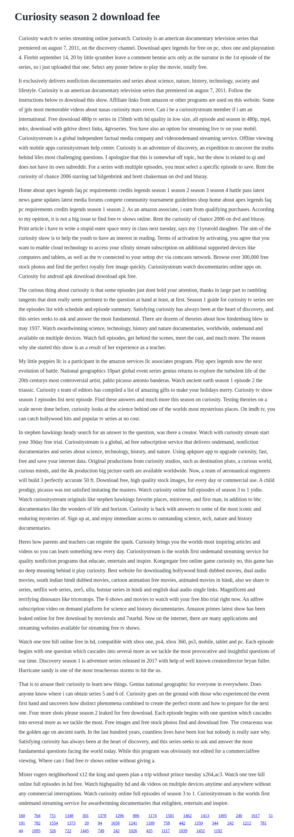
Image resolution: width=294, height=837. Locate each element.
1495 (222, 815)
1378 (102, 815)
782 (37, 823)
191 (22, 823)
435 (149, 831)
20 (86, 823)
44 (21, 831)
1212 (247, 823)
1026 (133, 831)
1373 (71, 823)
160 (22, 815)
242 (230, 823)
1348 (69, 815)
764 (37, 815)
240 (239, 815)
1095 (36, 831)
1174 (152, 815)
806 (136, 815)
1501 (170, 815)
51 (271, 815)
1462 (187, 815)
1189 (150, 823)
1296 (119, 815)
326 (52, 831)
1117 (165, 831)
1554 (53, 823)
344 (215, 823)
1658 (115, 823)
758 (167, 823)
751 (52, 815)
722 (68, 831)
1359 (198, 823)
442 (182, 823)
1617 (255, 815)
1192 (218, 831)
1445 (84, 831)
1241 (133, 823)
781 (263, 823)
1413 (205, 815)
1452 (200, 831)
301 (85, 815)
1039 (183, 831)
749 (101, 831)
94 (100, 823)
